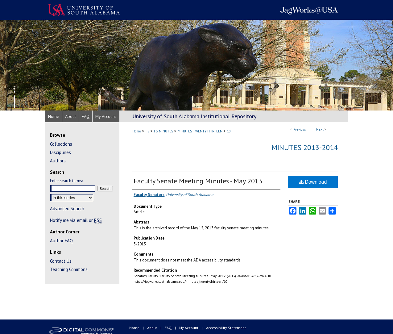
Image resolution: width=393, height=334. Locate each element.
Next (320, 129)
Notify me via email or (76, 220)
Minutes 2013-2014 (304, 147)
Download (313, 182)
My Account (189, 327)
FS (147, 131)
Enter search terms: (66, 180)
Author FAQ (61, 241)
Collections (61, 144)
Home (136, 131)
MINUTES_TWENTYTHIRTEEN (200, 131)
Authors (58, 161)
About (152, 327)
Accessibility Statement (226, 327)
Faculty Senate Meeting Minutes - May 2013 (198, 181)
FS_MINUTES (163, 131)
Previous (299, 129)
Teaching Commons (69, 269)
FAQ (168, 327)
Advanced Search (67, 208)
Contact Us (61, 261)
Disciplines (60, 152)
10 (229, 131)
